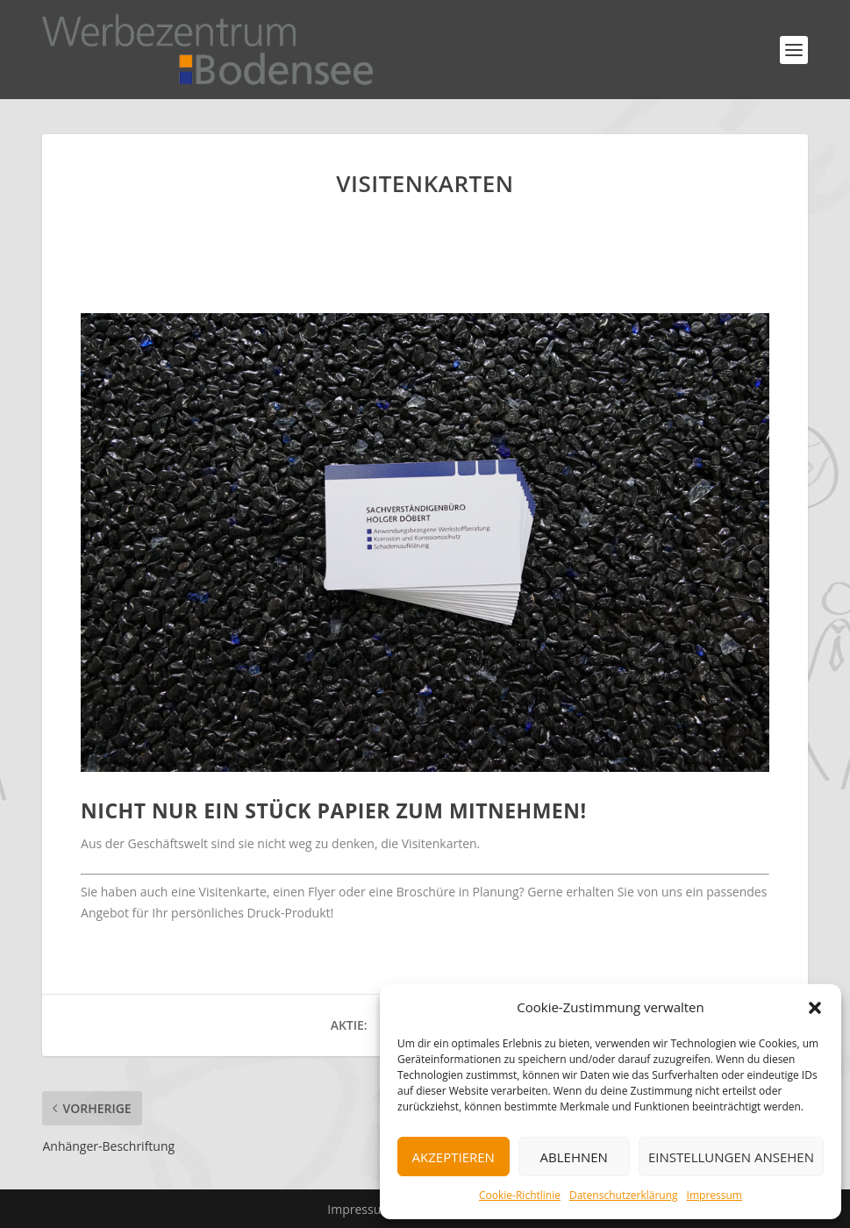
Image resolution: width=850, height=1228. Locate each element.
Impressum (714, 1195)
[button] (815, 1008)
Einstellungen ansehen (731, 1157)
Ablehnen (574, 1157)
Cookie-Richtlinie (520, 1195)
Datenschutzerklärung (623, 1195)
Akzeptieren (453, 1157)
